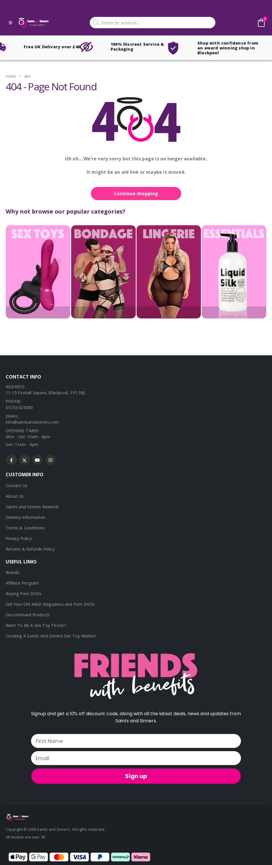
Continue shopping (136, 193)
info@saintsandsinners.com (32, 422)
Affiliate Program (22, 583)
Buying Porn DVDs (23, 593)
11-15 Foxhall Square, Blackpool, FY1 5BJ (45, 392)
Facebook (11, 460)
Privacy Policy (19, 538)
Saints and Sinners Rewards (32, 506)
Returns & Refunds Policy (30, 549)
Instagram (50, 460)
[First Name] (136, 741)
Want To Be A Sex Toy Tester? (36, 625)
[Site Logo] (33, 22)
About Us (15, 496)
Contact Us (16, 485)
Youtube (37, 460)
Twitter (24, 460)
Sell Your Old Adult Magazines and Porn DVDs (50, 604)
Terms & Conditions (25, 528)
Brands (12, 572)
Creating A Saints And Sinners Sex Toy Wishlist (51, 636)
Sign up (136, 776)
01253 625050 (19, 407)
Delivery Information (25, 517)
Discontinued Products (28, 614)
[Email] (136, 758)
